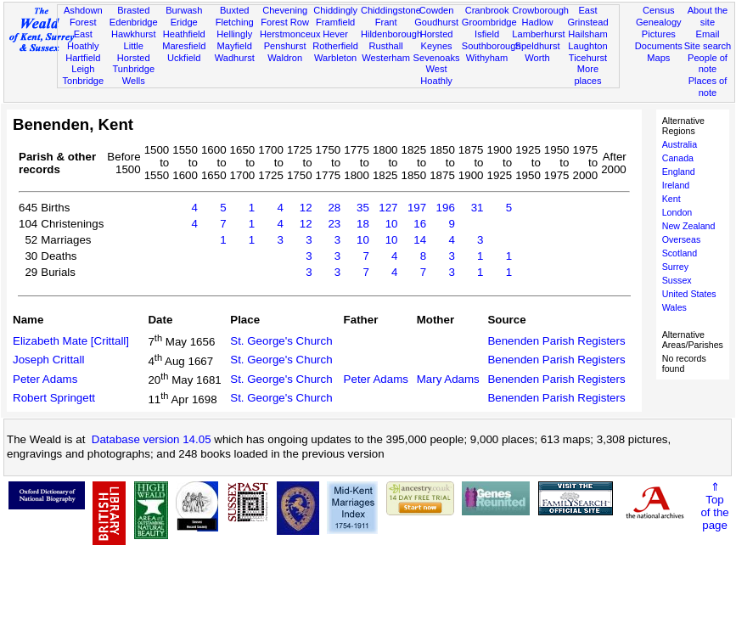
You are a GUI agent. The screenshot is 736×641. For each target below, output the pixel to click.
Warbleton (335, 58)
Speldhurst (536, 46)
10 (391, 223)
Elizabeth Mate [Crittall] (71, 341)
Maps (658, 58)
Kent (671, 199)
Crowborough (540, 10)
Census (659, 10)
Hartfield (82, 58)
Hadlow (537, 22)
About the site (708, 16)
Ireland (676, 185)
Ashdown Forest (83, 16)
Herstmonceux (290, 34)
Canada (678, 158)
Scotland (679, 253)
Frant (386, 22)
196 (445, 207)
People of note (708, 64)
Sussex (677, 280)
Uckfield (184, 58)
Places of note (708, 87)
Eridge (184, 22)
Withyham (487, 58)
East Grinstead (587, 16)
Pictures (659, 34)
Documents (659, 46)
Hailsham (587, 34)
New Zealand (689, 226)
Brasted (133, 10)
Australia (679, 144)
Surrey (675, 266)
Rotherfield (335, 46)
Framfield (335, 22)
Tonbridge (83, 81)
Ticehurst (588, 58)
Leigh (82, 69)
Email (708, 34)
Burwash (184, 10)
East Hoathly (83, 40)
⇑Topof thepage (714, 506)
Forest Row (285, 22)
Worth (537, 58)
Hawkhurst (133, 34)
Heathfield (184, 34)
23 (334, 223)
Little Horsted (133, 52)
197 (416, 207)
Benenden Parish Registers (556, 341)
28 (334, 207)
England (678, 171)
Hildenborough (391, 34)
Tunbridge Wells (133, 75)
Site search (708, 46)
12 (306, 207)
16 (419, 223)
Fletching (235, 22)
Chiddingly (335, 10)
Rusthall (386, 46)
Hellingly (234, 34)
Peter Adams (45, 379)
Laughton (587, 46)
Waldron (284, 58)
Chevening (284, 10)
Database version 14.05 (151, 439)
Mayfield (234, 46)
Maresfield (183, 46)
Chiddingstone (391, 10)
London (677, 212)
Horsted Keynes (436, 40)
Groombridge (489, 22)
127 (388, 207)
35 (363, 207)
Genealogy (659, 22)
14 (419, 239)
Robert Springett (54, 397)
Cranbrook (487, 10)
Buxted (235, 10)
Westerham (386, 58)
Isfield (487, 34)
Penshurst (285, 46)
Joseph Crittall (48, 359)
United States (689, 294)
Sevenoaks (436, 58)
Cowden (436, 10)
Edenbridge (134, 22)
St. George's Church (281, 341)
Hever (335, 34)
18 (363, 223)
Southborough (491, 46)
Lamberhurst (538, 34)
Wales (674, 307)
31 (477, 207)
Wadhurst (235, 58)
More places (587, 75)
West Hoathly (436, 75)
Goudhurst (436, 22)
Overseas (681, 239)
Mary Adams (448, 379)
